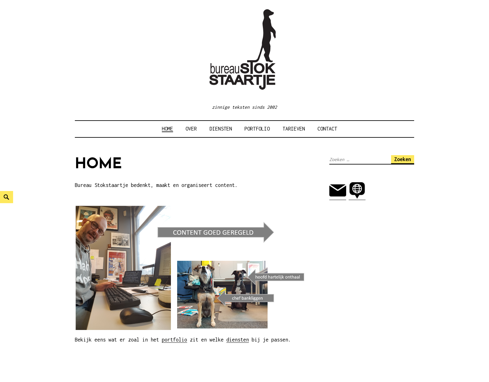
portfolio (174, 339)
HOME (167, 128)
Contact (327, 128)
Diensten (221, 128)
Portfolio (257, 128)
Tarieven (294, 128)
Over (191, 128)
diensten (237, 339)
